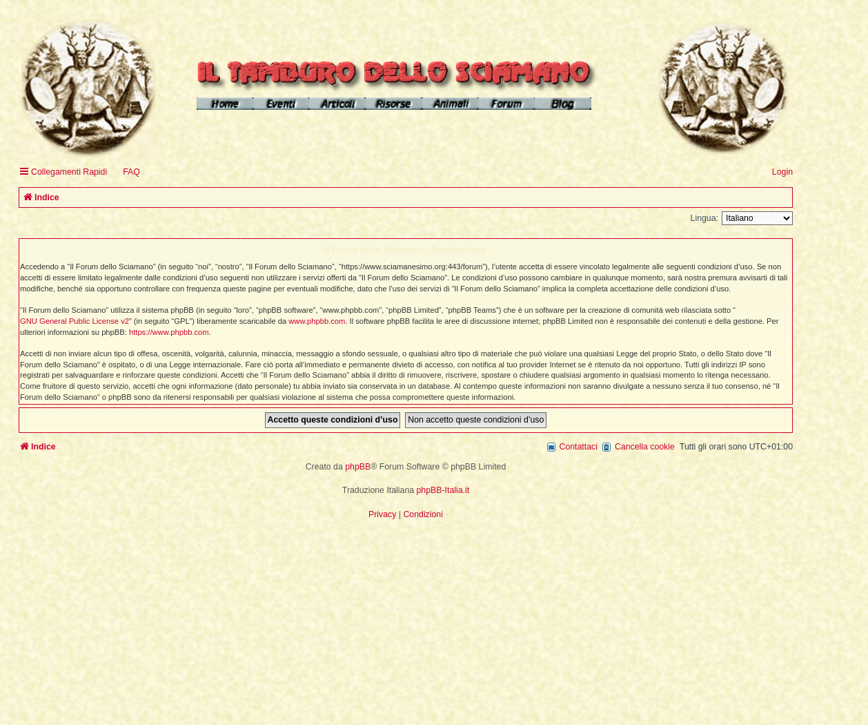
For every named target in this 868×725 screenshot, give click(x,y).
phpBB (358, 467)
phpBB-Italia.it (443, 490)
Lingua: (704, 218)
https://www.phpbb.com (169, 332)
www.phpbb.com (316, 321)
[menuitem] (125, 172)
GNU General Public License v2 (74, 321)
